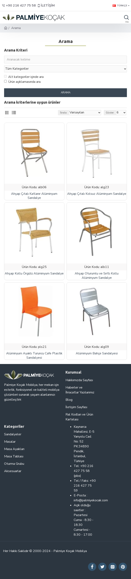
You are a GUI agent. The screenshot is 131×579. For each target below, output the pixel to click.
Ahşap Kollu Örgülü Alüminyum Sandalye (34, 273)
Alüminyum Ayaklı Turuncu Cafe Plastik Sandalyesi (34, 355)
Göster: (110, 112)
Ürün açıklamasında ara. (22, 82)
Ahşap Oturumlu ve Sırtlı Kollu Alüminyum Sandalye (97, 275)
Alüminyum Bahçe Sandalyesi (97, 353)
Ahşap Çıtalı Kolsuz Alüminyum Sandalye (96, 194)
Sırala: (63, 112)
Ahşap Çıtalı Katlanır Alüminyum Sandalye (34, 196)
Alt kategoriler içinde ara (24, 77)
